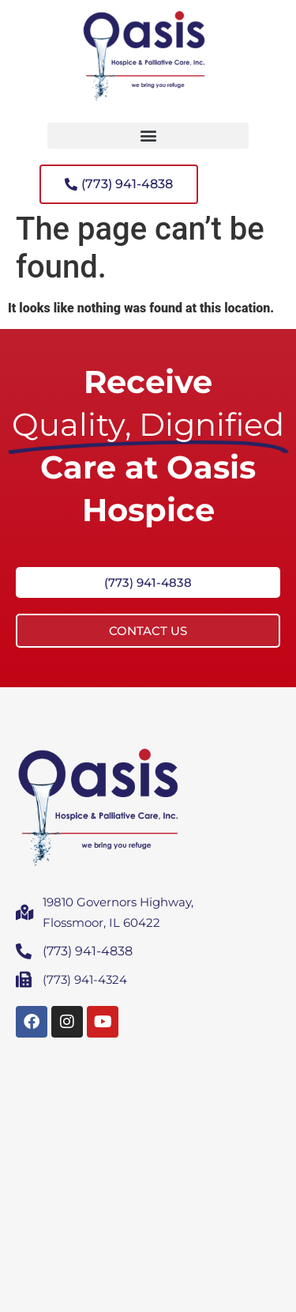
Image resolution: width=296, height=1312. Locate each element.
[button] (148, 136)
